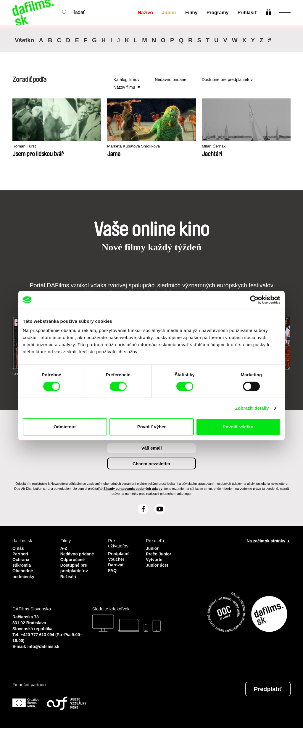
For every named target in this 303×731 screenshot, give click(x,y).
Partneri (20, 553)
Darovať (116, 563)
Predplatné (119, 553)
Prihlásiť (247, 12)
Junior (169, 12)
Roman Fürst (25, 146)
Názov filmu (124, 87)
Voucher (116, 558)
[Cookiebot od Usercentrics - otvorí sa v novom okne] (254, 299)
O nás (18, 547)
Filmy (191, 12)
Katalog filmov (126, 79)
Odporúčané (73, 563)
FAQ (112, 569)
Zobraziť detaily (252, 408)
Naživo (145, 12)
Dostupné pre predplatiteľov (227, 79)
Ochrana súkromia (22, 561)
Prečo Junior (159, 553)
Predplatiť (268, 692)
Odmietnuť (65, 426)
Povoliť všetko (238, 426)
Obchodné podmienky (24, 572)
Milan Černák (167, 146)
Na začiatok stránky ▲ (269, 540)
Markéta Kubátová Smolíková (112, 146)
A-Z (64, 547)
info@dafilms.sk (43, 649)
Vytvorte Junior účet (158, 561)
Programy (217, 12)
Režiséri (69, 579)
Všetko (24, 40)
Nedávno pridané (170, 79)
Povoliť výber (151, 426)
